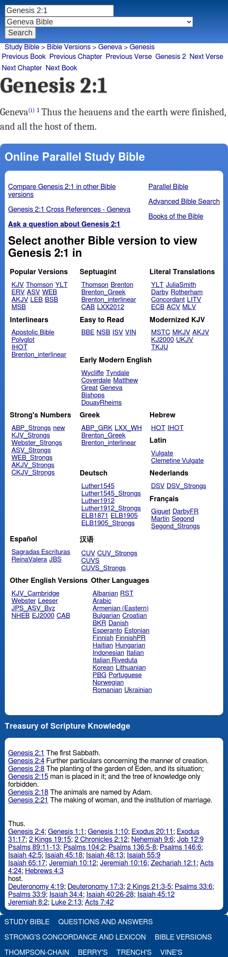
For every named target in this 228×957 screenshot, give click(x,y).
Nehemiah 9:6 (152, 839)
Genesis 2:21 (28, 800)
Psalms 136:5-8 (132, 847)
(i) (31, 110)
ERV (18, 292)
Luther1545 (98, 486)
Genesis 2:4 (26, 760)
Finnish (103, 638)
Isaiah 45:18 (63, 855)
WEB (49, 292)
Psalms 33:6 (193, 886)
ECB (157, 307)
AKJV (19, 299)
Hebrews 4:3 (44, 870)
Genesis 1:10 (108, 831)
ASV (33, 292)
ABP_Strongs (31, 428)
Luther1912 (98, 501)
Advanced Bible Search (184, 201)
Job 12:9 (190, 839)
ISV (117, 332)
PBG (100, 675)
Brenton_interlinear (108, 299)
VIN (130, 332)
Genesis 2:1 (26, 753)
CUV (88, 553)
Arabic (102, 601)
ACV (173, 307)
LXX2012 (110, 307)
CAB (88, 307)
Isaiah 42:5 (25, 855)
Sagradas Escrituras (40, 552)
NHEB (20, 616)
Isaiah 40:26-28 (110, 894)
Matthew (125, 380)
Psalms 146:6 (180, 847)
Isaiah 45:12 (156, 894)
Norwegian (108, 682)
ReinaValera (29, 559)
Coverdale (96, 380)
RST (127, 593)
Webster (23, 601)
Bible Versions (69, 47)
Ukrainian (138, 690)
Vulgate (162, 453)
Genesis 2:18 (28, 792)
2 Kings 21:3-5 (149, 886)
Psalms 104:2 (84, 847)
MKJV (181, 332)
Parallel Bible (168, 186)
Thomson (39, 285)
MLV (189, 307)
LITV (194, 299)
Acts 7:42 (99, 902)
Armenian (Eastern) (121, 608)
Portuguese (125, 675)
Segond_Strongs (175, 526)
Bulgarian (106, 616)
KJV (17, 285)
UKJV (184, 340)
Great (89, 388)
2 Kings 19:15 (50, 839)
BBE (88, 332)
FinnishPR (131, 638)
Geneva (111, 388)
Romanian (107, 690)
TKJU (159, 347)
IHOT (19, 347)
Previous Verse (129, 56)
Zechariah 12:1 (173, 863)
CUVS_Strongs (103, 568)
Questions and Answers (105, 922)
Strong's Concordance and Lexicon (75, 937)
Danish (119, 623)
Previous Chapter (75, 56)
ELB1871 (95, 516)
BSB (51, 299)
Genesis (142, 47)
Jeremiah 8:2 (28, 902)
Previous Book (24, 56)
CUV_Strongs (117, 553)
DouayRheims (101, 402)
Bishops (93, 395)
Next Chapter (22, 68)
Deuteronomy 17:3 (95, 886)
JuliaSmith (181, 285)
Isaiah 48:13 (104, 855)
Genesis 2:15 (28, 776)
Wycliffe (92, 373)
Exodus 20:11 (152, 831)
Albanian (105, 593)
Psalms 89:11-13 (34, 847)
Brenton (122, 285)
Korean (103, 667)
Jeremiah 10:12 (72, 863)
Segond (183, 519)
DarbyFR (185, 511)
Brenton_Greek (103, 292)
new (59, 428)
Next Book (61, 68)
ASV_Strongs (31, 450)
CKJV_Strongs (33, 472)
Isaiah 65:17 (27, 863)
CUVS (90, 561)
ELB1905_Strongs (108, 523)
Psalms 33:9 (27, 894)
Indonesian (109, 653)
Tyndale (117, 373)
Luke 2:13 (66, 902)
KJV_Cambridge (35, 593)
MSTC (160, 332)
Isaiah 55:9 (144, 855)
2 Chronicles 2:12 (100, 839)
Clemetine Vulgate (177, 461)
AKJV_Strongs (32, 465)
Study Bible (22, 47)
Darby (159, 292)
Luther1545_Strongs (111, 493)
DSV (158, 486)
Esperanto (108, 630)
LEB (36, 299)
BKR (99, 623)
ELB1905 (124, 516)
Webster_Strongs (36, 443)
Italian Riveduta (115, 660)
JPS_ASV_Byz (33, 608)
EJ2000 (43, 616)
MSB (18, 307)
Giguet (160, 511)
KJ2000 (162, 340)
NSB (103, 332)
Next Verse (206, 56)
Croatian (134, 616)
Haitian (103, 645)
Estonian (136, 630)
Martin (160, 519)
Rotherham (187, 292)
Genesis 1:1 (66, 831)
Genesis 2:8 (26, 768)
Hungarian (130, 645)
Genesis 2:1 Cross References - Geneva (69, 209)
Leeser (48, 601)
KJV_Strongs (30, 435)
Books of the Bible (175, 216)
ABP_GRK (96, 428)
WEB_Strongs (32, 457)
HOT (158, 428)
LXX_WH (128, 428)
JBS (55, 559)
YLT (61, 285)
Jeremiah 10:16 (123, 863)
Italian (135, 653)
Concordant (168, 299)
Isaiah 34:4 (66, 894)
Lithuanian (131, 667)
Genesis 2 (170, 56)
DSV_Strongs (187, 486)
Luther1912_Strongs (111, 508)
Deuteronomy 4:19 (36, 886)
